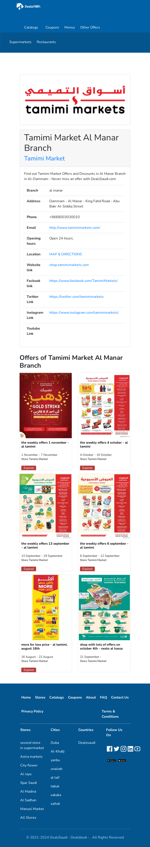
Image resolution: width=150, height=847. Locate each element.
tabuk (55, 786)
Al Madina (28, 791)
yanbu (55, 760)
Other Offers (90, 27)
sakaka (56, 795)
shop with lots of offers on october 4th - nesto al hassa (101, 646)
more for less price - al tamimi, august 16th (44, 646)
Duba (55, 742)
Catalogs (31, 27)
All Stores (28, 817)
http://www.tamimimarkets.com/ (74, 227)
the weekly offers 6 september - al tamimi (104, 545)
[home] (41, 6)
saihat (55, 803)
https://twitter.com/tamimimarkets (76, 296)
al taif (55, 777)
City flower (29, 765)
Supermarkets (20, 42)
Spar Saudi (28, 782)
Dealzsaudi (86, 742)
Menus (69, 27)
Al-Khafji (58, 751)
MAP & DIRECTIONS (65, 254)
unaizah (56, 768)
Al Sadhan (28, 800)
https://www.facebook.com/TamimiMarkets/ (83, 280)
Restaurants (46, 42)
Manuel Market (32, 809)
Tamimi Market (44, 158)
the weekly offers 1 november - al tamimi (45, 444)
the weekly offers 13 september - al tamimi (45, 545)
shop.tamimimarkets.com (69, 265)
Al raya (25, 774)
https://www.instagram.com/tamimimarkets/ (84, 312)
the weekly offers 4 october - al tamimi (104, 444)
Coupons (52, 27)
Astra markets (31, 756)
